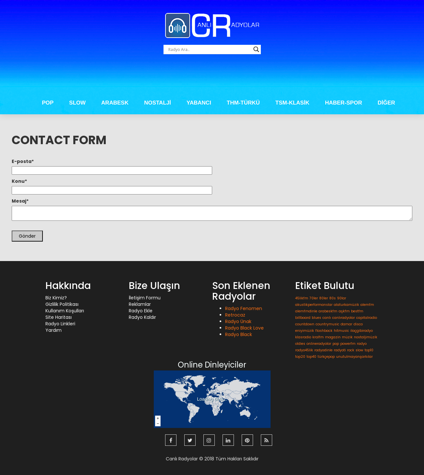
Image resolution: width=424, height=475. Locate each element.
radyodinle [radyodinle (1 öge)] (323, 350)
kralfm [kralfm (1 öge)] (318, 337)
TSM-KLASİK (292, 103)
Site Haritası (58, 317)
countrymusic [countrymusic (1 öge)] (327, 324)
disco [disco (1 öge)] (358, 324)
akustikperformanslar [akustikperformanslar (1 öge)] (314, 304)
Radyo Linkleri (60, 323)
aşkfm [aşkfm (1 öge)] (344, 311)
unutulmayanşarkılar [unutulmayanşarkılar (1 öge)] (354, 356)
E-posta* (23, 161)
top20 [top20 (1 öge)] (300, 356)
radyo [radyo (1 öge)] (362, 343)
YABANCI (199, 103)
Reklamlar (140, 304)
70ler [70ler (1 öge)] (313, 298)
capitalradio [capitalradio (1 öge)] (366, 317)
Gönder (27, 236)
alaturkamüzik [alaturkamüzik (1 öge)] (346, 304)
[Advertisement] (212, 76)
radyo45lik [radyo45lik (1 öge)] (304, 350)
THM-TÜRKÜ (243, 103)
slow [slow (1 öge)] (359, 350)
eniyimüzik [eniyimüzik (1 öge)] (304, 330)
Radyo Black (238, 334)
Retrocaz (235, 315)
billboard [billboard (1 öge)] (302, 317)
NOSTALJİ (157, 103)
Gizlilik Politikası (62, 304)
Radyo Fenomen (243, 308)
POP (48, 103)
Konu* (19, 181)
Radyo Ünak (238, 321)
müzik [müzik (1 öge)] (347, 337)
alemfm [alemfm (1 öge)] (367, 304)
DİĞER (386, 103)
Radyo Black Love (244, 328)
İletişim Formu (145, 297)
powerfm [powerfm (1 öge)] (348, 343)
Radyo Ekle (140, 310)
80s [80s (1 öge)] (332, 298)
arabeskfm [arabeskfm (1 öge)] (328, 311)
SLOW (77, 103)
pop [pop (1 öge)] (336, 343)
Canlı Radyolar (182, 459)
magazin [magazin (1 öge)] (333, 337)
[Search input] (209, 49)
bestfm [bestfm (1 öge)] (357, 311)
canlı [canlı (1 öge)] (326, 317)
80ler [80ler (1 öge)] (323, 298)
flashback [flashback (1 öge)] (324, 330)
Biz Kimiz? (56, 297)
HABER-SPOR (343, 103)
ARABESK (114, 103)
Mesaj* (20, 201)
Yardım (53, 330)
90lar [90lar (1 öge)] (341, 298)
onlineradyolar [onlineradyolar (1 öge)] (319, 343)
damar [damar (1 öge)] (346, 324)
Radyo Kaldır (142, 317)
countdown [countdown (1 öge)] (304, 324)
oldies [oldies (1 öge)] (300, 343)
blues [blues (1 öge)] (316, 317)
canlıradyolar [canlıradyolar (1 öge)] (343, 317)
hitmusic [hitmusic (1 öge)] (341, 330)
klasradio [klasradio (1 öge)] (303, 337)
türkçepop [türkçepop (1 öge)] (326, 356)
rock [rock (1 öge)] (350, 350)
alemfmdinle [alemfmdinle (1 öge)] (306, 311)
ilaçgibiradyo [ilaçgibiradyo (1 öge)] (361, 330)
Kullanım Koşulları (64, 310)
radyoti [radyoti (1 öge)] (340, 350)
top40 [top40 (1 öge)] (311, 356)
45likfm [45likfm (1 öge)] (301, 298)
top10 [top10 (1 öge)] (369, 350)
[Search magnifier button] (256, 49)
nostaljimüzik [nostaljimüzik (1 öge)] (365, 337)
